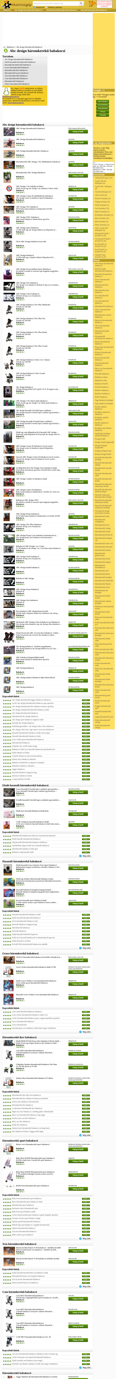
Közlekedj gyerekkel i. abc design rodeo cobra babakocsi (33, 726)
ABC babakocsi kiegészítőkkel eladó (30, 657)
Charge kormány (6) (102, 202)
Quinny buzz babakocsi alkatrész (24, 759)
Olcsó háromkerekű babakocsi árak (25, 921)
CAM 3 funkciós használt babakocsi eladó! (32, 822)
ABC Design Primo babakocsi (27, 514)
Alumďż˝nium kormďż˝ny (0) (100, 256)
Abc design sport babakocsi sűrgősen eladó (27, 720)
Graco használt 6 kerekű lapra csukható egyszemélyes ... (38, 789)
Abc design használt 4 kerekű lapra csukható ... (34, 410)
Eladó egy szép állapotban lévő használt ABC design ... (37, 432)
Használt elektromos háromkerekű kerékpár (103, 496)
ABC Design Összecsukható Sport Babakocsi (33, 269)
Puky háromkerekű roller (104, 649)
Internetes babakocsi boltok (22, 776)
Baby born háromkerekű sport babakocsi (27, 1198)
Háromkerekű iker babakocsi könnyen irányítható (30, 1098)
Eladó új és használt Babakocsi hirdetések (32, 811)
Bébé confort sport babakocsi (22, 1235)
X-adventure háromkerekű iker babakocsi (27, 1108)
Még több (87, 856)
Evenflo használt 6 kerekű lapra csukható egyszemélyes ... (38, 800)
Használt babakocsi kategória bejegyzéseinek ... (34, 890)
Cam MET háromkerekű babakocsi (30, 1051)
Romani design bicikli (103, 454)
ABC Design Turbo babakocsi (27, 557)
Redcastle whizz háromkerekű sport (25, 1208)
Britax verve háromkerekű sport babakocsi (32, 1144)
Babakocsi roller (101, 380)
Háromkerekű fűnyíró (103, 584)
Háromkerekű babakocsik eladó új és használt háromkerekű (33, 836)
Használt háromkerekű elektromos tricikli (103, 485)
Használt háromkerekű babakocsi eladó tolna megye (31, 733)
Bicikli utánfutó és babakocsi (101, 424)
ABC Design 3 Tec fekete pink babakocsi (31, 401)
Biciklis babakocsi (101, 387)
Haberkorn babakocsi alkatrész (23, 766)
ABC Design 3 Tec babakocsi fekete (29, 186)
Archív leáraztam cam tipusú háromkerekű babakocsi (31, 1357)
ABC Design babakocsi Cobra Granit (30, 373)
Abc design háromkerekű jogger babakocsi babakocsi (31, 700)
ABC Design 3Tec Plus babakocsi (29, 524)
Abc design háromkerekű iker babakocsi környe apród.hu (33, 706)
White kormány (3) (102, 205)
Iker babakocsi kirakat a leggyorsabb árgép (27, 1131)
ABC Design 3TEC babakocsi (27, 217)
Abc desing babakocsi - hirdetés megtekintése (33, 646)
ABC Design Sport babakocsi (27, 228)
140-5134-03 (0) (101, 195)
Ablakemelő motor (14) (103, 178)
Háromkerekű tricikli (102, 532)
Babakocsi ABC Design (25, 578)
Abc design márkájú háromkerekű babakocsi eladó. (30, 710)
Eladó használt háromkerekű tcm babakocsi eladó (30, 1273)
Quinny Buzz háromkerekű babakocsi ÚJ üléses (34, 1078)
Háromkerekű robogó (103, 528)
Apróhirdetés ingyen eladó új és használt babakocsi (30, 845)
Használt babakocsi (19, 931)
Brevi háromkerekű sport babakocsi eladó (27, 1202)
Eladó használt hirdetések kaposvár (25, 934)
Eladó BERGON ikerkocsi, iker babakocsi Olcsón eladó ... (38, 1041)
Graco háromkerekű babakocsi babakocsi (27, 1012)
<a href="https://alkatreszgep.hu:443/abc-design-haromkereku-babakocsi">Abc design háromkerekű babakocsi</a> (103, 167)
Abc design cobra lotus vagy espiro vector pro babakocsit (33, 730)
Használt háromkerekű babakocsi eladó (26, 736)
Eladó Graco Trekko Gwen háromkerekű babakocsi (36, 981)
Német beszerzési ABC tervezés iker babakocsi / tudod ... (38, 633)
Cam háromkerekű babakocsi (16, 78)
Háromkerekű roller (102, 516)
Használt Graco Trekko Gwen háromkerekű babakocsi (37, 995)
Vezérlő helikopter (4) (103, 192)
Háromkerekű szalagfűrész (100, 521)
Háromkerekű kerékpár (103, 577)
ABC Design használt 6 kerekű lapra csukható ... (35, 421)
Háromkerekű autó (102, 571)
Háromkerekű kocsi (102, 525)
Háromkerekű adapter (103, 562)
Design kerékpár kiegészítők (101, 447)
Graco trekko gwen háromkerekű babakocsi (28, 739)
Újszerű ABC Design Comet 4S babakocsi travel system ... (38, 457)
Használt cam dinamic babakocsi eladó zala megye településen (35, 1364)
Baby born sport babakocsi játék (23, 1212)
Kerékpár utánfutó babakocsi (101, 419)
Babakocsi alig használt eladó (23, 852)
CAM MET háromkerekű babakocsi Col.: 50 (33, 1337)
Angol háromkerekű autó (104, 717)
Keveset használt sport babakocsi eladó (31, 900)
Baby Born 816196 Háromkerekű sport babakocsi (35, 1158)
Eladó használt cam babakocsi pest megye (27, 1360)
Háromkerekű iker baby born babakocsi (26, 1095)
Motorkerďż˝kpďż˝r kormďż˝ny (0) (102, 234)
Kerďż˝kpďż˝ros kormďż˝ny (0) (101, 251)
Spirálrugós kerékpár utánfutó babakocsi (102, 435)
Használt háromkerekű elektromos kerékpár (103, 507)
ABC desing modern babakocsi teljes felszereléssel (35, 678)
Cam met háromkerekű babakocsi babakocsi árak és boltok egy (35, 1354)
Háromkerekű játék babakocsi (102, 332)
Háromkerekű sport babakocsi (16, 73)
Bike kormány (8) (101, 221)
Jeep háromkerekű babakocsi (101, 364)
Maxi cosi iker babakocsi (21, 1121)
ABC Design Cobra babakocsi (27, 294)
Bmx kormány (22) (102, 218)
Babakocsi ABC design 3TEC (27, 500)
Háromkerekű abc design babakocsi (25, 716)
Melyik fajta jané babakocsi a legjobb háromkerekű (30, 1225)
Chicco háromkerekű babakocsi (17, 84)
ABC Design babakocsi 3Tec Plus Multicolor (33, 305)
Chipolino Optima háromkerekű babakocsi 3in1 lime (36, 1064)
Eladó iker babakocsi (19, 1125)
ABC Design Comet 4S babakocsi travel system (34, 446)
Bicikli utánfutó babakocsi (101, 408)
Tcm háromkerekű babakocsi (16, 76)
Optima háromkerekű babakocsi (23, 1228)
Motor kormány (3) (102, 225)
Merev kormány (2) (102, 212)
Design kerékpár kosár (103, 451)
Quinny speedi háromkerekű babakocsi (26, 1222)
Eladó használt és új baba (21, 941)
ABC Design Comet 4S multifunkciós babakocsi (34, 196)
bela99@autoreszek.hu (10, 97)
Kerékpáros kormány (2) (104, 215)
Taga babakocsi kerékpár (104, 400)
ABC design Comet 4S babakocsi (29, 490)
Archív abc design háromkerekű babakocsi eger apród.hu (33, 703)
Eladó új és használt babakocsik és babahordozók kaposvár (33, 938)
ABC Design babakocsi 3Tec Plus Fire (30, 318)
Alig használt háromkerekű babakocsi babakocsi (29, 842)
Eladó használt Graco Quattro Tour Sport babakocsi (36, 865)
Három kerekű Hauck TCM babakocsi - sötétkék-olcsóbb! (38, 1248)
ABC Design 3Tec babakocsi (27, 207)
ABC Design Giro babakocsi (27, 600)
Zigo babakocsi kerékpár (104, 403)
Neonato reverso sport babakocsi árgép (26, 1218)
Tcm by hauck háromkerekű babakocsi (26, 1279)
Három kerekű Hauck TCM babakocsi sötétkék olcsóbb (37, 1259)
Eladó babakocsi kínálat (20, 753)
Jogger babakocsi (18, 769)
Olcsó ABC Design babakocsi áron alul (31, 242)
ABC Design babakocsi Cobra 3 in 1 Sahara (33, 360)
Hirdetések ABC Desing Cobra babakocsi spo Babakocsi (38, 622)
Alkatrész (7, 10)
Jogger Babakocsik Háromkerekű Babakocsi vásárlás (36, 1377)
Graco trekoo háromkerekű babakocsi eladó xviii (30, 1015)
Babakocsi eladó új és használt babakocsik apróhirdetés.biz (33, 749)
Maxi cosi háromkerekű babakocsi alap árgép (28, 1115)
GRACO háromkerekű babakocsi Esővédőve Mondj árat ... (39, 957)
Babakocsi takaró (101, 377)
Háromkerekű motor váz (104, 543)
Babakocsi (11, 47)
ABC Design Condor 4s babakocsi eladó (31, 479)
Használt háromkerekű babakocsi (94, 10)
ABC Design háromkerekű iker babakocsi (32, 151)
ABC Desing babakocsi (25, 668)
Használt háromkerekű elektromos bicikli (103, 501)
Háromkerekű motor (102, 587)
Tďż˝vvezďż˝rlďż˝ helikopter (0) (101, 229)
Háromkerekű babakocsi (14, 81)
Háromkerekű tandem (103, 550)
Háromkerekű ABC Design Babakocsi (30, 173)
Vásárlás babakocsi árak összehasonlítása (27, 756)
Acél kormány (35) (102, 208)
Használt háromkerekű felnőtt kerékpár (103, 491)
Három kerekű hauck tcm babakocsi (25, 1283)
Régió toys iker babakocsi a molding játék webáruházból (32, 1112)
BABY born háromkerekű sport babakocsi (32, 1186)
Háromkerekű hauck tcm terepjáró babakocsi (28, 1276)
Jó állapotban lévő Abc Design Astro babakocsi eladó (36, 468)
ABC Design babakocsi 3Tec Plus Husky (31, 332)
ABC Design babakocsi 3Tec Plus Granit (31, 346)
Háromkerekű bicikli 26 (103, 535)
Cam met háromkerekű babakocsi (24, 1231)
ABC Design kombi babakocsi (27, 567)
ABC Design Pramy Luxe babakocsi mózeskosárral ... (37, 535)
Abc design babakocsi (24, 387)
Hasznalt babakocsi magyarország (24, 772)
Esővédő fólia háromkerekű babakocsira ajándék (29, 944)
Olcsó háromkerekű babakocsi (102, 327)
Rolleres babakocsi (102, 390)
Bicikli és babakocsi (102, 394)
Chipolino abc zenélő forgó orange (24, 746)
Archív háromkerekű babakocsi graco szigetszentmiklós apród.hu (36, 1018)
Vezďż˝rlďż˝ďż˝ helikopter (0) (101, 182)
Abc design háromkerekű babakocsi (28, 10)
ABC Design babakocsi (25, 255)
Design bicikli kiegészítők (104, 442)
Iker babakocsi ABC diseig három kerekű (32, 611)
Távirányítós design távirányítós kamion (102, 512)
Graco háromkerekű (19, 1025)
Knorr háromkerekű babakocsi (102, 359)
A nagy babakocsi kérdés (21, 779)
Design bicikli (100, 439)
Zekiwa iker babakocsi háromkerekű (25, 1102)
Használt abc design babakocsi (23, 723)
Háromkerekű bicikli (102, 559)
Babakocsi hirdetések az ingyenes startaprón (28, 763)
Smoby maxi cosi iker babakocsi (24, 1118)
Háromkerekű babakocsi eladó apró (25, 849)
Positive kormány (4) (102, 198)
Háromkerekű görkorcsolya (100, 554)
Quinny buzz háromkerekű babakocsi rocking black (31, 1128)
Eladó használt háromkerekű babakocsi (61, 10)
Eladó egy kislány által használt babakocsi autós (34, 879)
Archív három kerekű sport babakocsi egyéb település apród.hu (35, 1215)
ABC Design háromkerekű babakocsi (30, 128)
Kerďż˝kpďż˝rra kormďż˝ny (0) (101, 245)
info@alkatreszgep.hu (16, 103)
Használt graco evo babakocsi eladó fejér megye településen (34, 1028)
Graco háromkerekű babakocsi (17, 68)
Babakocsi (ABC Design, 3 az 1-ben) (30, 546)
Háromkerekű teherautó (103, 547)
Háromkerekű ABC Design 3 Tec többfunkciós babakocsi (38, 162)
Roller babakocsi (101, 397)
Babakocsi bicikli (101, 384)
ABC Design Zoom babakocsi (27, 589)
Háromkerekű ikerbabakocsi (100, 566)
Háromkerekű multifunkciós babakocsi (104, 337)
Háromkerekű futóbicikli (104, 581)
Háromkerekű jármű (102, 574)
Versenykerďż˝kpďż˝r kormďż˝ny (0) (103, 240)
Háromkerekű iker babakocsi (16, 70)
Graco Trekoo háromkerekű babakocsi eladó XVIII (36, 967)
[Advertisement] (29, 29)
